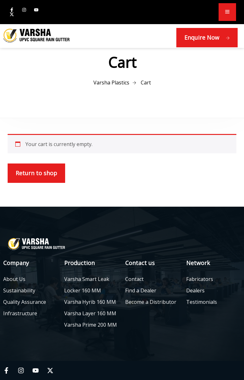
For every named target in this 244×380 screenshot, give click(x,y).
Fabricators (199, 279)
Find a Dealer (140, 290)
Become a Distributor (150, 301)
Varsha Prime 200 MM (90, 324)
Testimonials (201, 301)
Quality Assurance (24, 301)
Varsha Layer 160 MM (90, 313)
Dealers (195, 290)
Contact (134, 279)
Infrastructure (20, 313)
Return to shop (36, 173)
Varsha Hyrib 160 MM (90, 301)
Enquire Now (207, 37)
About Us (14, 279)
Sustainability (19, 290)
